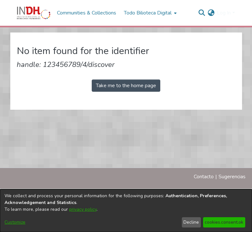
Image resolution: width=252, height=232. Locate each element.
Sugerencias (232, 176)
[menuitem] (211, 13)
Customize (15, 222)
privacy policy (83, 209)
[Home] (34, 12)
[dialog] (126, 210)
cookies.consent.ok (224, 222)
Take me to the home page (126, 85)
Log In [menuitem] (224, 12)
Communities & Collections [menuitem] (86, 12)
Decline (191, 222)
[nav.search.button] (202, 13)
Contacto (204, 176)
